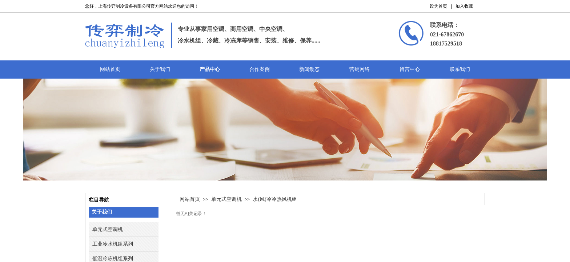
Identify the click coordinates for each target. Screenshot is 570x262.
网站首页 (190, 199)
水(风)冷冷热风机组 (275, 199)
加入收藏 (464, 6)
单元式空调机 (226, 199)
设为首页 (438, 6)
